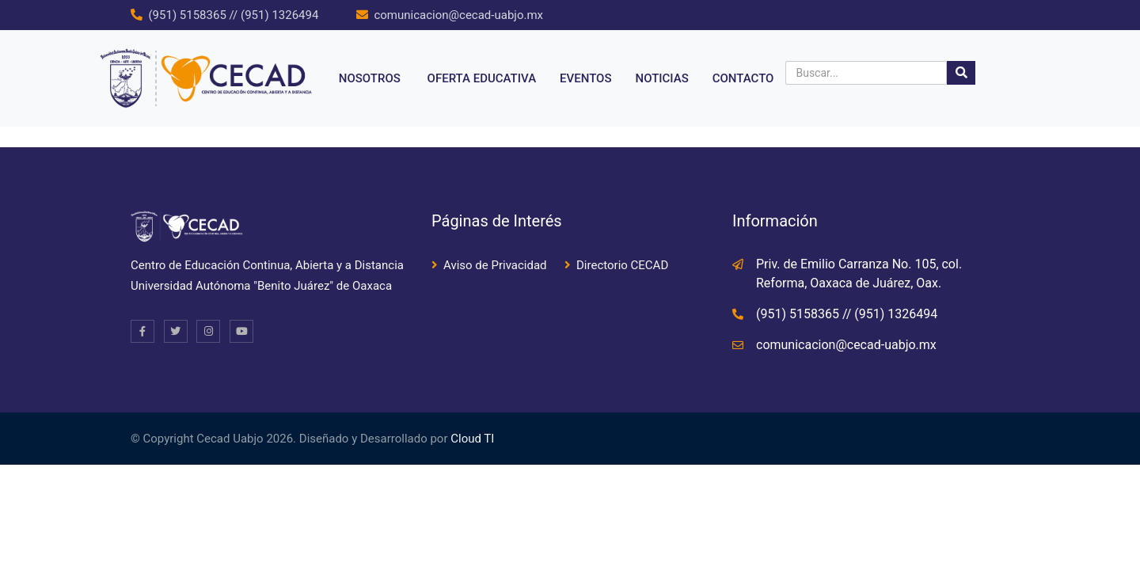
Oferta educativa (482, 78)
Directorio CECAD (622, 265)
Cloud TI (472, 438)
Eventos (585, 78)
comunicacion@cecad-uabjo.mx (458, 15)
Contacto (743, 78)
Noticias (662, 78)
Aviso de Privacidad (495, 265)
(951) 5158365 (187, 15)
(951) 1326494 (279, 15)
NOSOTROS (370, 78)
